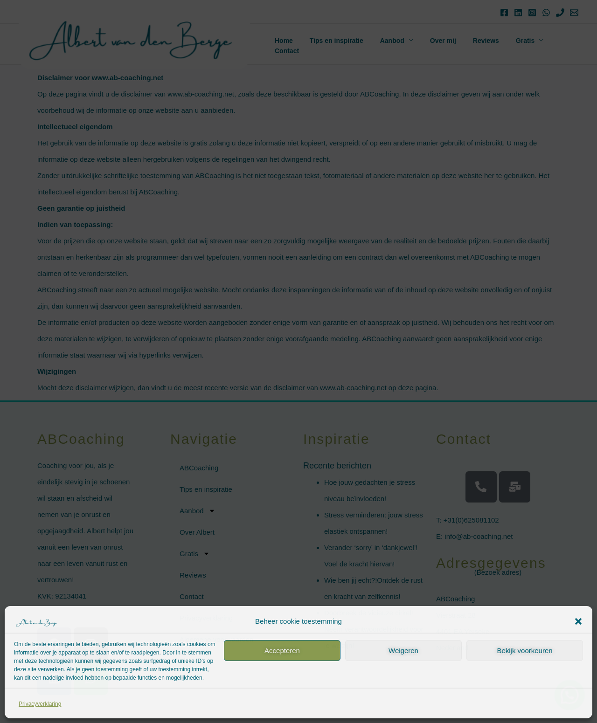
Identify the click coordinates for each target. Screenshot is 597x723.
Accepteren (282, 650)
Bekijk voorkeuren (524, 650)
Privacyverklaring (40, 704)
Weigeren (403, 650)
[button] (578, 621)
